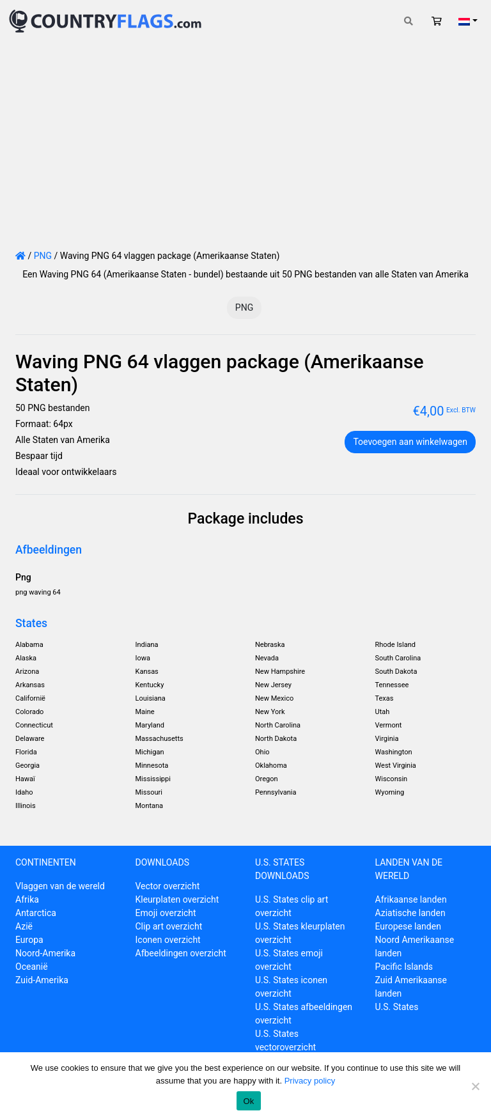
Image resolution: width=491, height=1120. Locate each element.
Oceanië (31, 966)
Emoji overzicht (166, 913)
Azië (24, 926)
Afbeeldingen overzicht (181, 953)
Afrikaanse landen (411, 899)
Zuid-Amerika (41, 980)
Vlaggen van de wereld (60, 886)
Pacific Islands (404, 966)
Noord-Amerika (45, 953)
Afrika (27, 899)
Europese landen (408, 926)
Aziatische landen (410, 913)
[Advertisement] (245, 138)
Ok (248, 1101)
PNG (43, 256)
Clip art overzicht (169, 926)
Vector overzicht (168, 886)
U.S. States (397, 1007)
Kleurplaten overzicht (177, 899)
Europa (29, 940)
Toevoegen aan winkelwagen (410, 442)
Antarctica (35, 913)
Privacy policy (309, 1080)
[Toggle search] (408, 21)
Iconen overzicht (168, 940)
